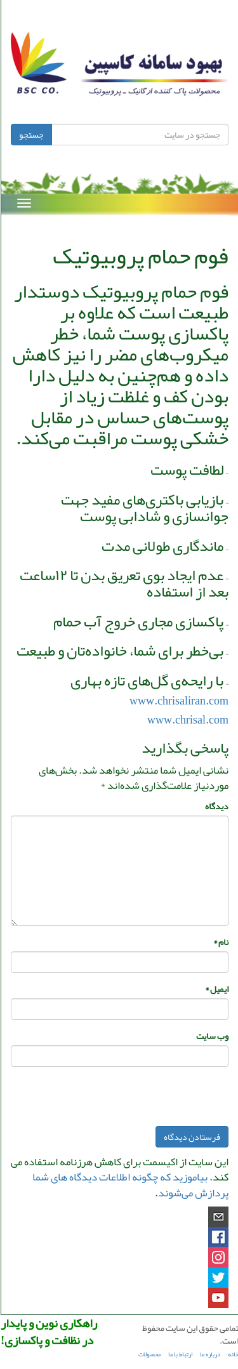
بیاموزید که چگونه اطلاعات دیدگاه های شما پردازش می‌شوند (130, 1184)
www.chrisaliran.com (178, 700)
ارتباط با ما (180, 1354)
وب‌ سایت (211, 1035)
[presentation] (131, 1101)
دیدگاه (216, 806)
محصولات (149, 1354)
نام (220, 942)
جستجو (30, 134)
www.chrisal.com (187, 719)
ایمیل (216, 988)
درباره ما (209, 1354)
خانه (232, 1354)
